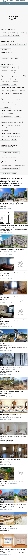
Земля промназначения (6, 104)
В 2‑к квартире (4, 58)
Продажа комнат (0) (7, 52)
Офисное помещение (6, 149)
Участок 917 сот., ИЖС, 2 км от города (11, 481)
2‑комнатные (13, 32)
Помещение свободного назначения (9, 152)
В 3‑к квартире (14, 58)
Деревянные (15, 81)
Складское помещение (6, 155)
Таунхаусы (22, 79)
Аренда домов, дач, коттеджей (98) (12, 87)
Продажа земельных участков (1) (11, 99)
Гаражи (3, 125)
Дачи (8, 79)
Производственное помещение (8, 157)
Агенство (17, 104)
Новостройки (16, 35)
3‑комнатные (22, 32)
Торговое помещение (20, 149)
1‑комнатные (4, 32)
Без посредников (5, 37)
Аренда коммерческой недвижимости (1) (13, 161)
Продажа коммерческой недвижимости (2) (9, 146)
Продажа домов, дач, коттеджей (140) (13, 76)
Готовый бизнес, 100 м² (7, 526)
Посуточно (16, 46)
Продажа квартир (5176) (9, 29)
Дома (2, 79)
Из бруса (14, 84)
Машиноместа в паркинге (14, 125)
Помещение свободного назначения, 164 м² (13, 504)
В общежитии (4, 55)
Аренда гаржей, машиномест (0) (11, 133)
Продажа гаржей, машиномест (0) (12, 122)
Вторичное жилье (5, 35)
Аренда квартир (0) (7, 41)
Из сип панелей (5, 84)
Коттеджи (14, 79)
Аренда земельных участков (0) (11, 110)
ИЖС (2, 102)
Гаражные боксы (5, 127)
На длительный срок (6, 46)
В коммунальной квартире (17, 55)
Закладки (10, 3)
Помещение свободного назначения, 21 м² (12, 549)
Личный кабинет (20, 3)
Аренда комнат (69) (7, 64)
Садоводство (10, 102)
